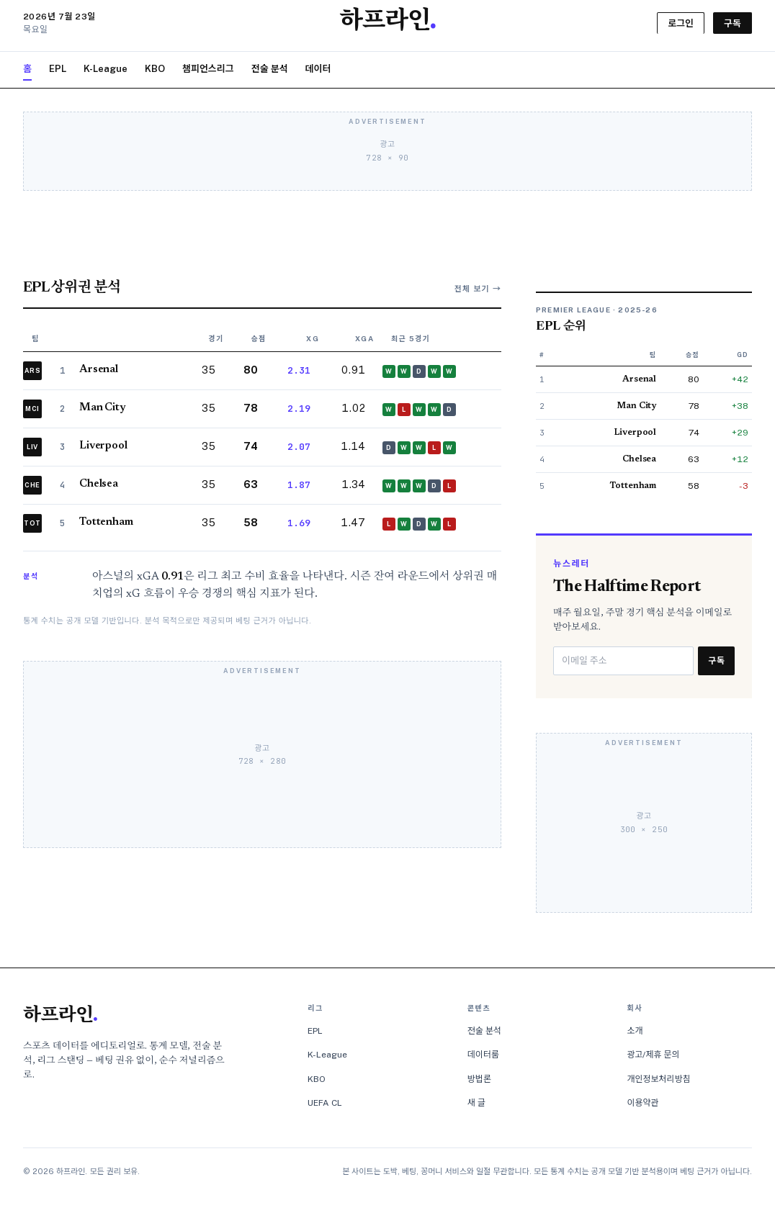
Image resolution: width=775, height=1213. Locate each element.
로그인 (681, 23)
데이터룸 (483, 1055)
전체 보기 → (477, 288)
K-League (105, 68)
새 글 (476, 1103)
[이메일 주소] (623, 660)
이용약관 (642, 1103)
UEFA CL (325, 1103)
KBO (155, 68)
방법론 (479, 1079)
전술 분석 (269, 68)
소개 (634, 1031)
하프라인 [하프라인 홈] (387, 22)
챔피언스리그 (208, 68)
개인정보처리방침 (658, 1079)
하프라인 (60, 1016)
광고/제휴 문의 (653, 1055)
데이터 (318, 68)
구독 (732, 23)
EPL (57, 68)
